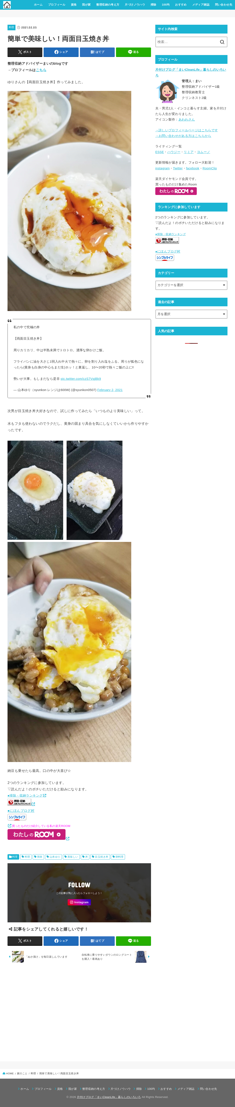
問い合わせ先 (223, 4)
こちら (41, 70)
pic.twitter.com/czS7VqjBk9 (81, 378)
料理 (11, 27)
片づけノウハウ (135, 4)
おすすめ (181, 4)
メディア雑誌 (200, 4)
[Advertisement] (79, 1011)
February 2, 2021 (110, 390)
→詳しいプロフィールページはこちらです (186, 130)
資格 (74, 4)
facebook (192, 168)
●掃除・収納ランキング (25, 795)
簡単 (40, 856)
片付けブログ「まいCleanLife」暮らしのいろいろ (109, 1097)
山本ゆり (55, 856)
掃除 (153, 4)
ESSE (159, 152)
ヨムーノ (203, 152)
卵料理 (120, 856)
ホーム (38, 4)
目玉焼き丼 (101, 856)
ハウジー (173, 152)
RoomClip (210, 168)
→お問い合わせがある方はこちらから (183, 136)
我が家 (86, 4)
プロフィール (56, 4)
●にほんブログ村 (21, 815)
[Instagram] (79, 902)
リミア (189, 152)
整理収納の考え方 (107, 4)
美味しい (72, 856)
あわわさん (187, 119)
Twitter (178, 168)
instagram (162, 168)
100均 (165, 4)
